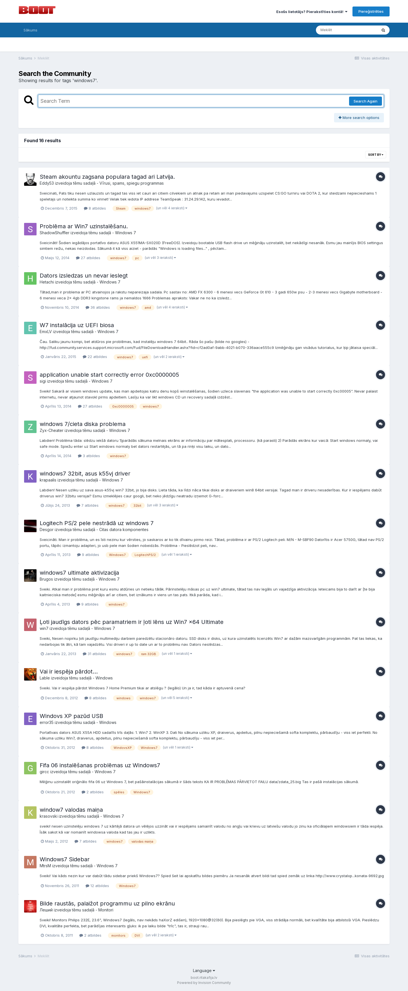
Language (204, 970)
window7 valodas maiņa (71, 809)
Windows (104, 677)
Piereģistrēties (371, 11)
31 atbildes (94, 653)
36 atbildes (98, 307)
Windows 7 (125, 232)
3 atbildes (89, 455)
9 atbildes (88, 554)
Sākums (30, 30)
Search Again (365, 101)
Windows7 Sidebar (65, 859)
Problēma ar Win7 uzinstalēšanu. (84, 226)
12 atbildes (97, 885)
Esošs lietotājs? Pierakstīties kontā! (311, 11)
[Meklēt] (346, 30)
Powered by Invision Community (204, 983)
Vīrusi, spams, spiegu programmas (131, 183)
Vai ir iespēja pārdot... (69, 671)
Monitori (105, 909)
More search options (359, 117)
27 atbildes (88, 257)
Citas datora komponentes (123, 529)
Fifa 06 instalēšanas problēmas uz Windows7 (100, 765)
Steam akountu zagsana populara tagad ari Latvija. (107, 176)
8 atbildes (95, 208)
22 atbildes (95, 356)
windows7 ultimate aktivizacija (79, 572)
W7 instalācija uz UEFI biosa (77, 325)
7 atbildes (87, 505)
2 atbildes (93, 792)
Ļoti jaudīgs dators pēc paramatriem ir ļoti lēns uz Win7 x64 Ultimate (132, 622)
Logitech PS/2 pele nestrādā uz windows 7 (97, 523)
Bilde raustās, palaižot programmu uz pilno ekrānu (107, 903)
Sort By (375, 154)
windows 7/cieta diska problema (83, 424)
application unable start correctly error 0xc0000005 (109, 374)
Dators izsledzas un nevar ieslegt (84, 275)
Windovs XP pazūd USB (71, 716)
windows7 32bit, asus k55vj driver (85, 473)
